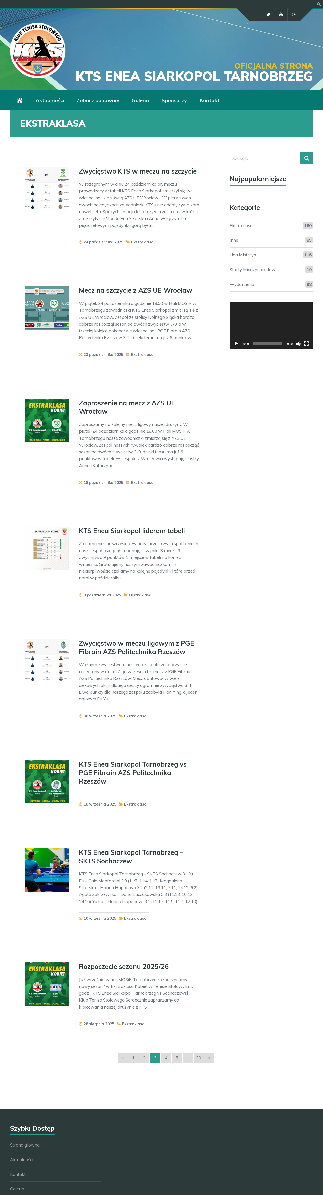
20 (198, 1057)
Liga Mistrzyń (243, 254)
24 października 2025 (103, 242)
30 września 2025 (100, 716)
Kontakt (18, 1174)
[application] (271, 325)
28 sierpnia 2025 (99, 1023)
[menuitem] (319, 4)
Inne (234, 240)
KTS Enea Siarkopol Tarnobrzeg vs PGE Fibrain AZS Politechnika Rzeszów (133, 773)
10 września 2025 (100, 918)
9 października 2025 (102, 595)
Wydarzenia (242, 284)
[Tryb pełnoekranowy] (306, 343)
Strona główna (25, 1145)
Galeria (17, 1189)
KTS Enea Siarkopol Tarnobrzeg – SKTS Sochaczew (131, 856)
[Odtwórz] (236, 343)
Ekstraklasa (142, 242)
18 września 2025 (100, 804)
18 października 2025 (103, 482)
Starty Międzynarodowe (254, 269)
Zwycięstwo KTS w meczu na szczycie (138, 171)
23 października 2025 (103, 354)
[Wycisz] (298, 343)
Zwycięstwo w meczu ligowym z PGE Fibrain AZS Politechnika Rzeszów (136, 647)
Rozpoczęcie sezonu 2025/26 (124, 966)
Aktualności (21, 1159)
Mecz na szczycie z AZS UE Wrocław (135, 290)
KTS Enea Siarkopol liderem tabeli (132, 531)
